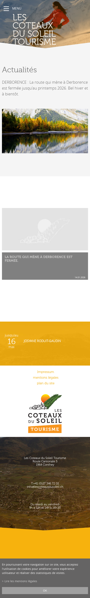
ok (45, 590)
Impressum (45, 372)
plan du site (45, 383)
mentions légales (45, 377)
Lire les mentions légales (21, 581)
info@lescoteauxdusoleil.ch (45, 487)
